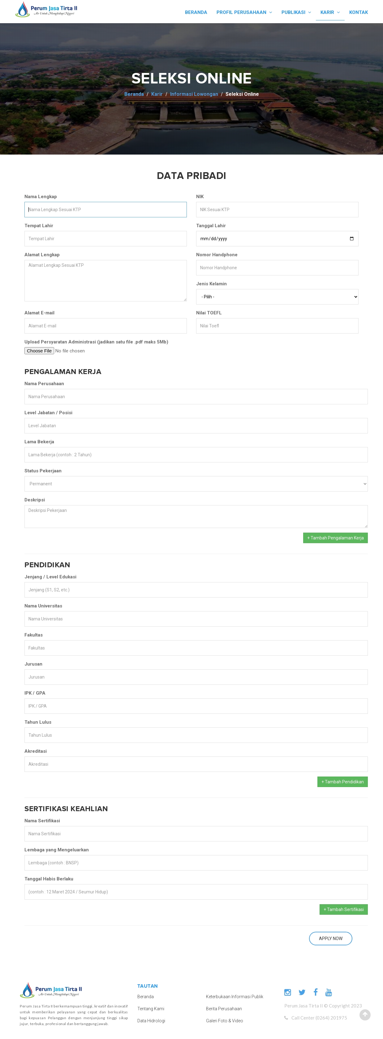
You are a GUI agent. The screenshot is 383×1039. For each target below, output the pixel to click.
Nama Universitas (43, 606)
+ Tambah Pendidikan (342, 781)
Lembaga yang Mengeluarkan (56, 850)
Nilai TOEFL (209, 313)
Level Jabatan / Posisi (48, 412)
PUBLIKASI (296, 12)
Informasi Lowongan (194, 94)
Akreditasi (35, 751)
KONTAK (358, 12)
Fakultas (33, 635)
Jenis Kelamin (211, 284)
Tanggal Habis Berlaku (48, 879)
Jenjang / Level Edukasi (50, 577)
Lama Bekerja (39, 442)
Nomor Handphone (217, 255)
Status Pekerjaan (43, 471)
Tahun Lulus (37, 722)
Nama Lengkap (40, 196)
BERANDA (196, 12)
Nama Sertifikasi (42, 821)
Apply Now (330, 938)
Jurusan (33, 664)
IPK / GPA (34, 693)
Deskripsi (34, 500)
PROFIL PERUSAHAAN (244, 12)
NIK (200, 196)
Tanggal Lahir (211, 225)
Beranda (134, 94)
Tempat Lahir (38, 225)
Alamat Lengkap (42, 255)
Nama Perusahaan (44, 383)
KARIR (330, 12)
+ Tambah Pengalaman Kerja (335, 537)
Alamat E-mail (39, 313)
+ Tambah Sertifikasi (344, 909)
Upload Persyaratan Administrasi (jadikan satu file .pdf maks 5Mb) (96, 342)
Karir (157, 94)
